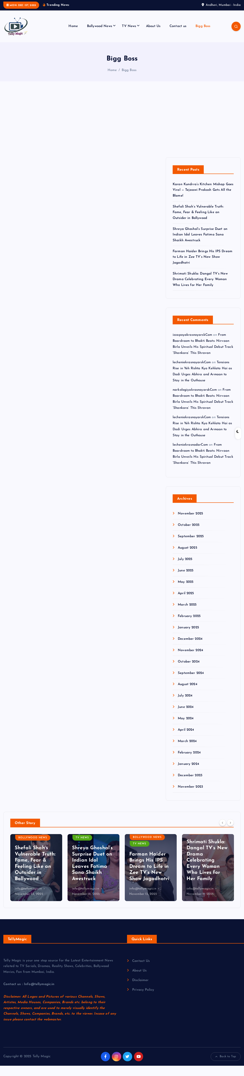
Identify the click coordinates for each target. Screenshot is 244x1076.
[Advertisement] (122, 134)
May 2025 (185, 592)
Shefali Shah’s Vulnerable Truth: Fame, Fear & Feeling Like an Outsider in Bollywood (198, 222)
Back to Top (225, 1066)
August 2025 (187, 558)
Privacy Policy (143, 1000)
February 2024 (189, 763)
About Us (153, 36)
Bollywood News (99, 36)
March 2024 (187, 751)
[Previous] (222, 833)
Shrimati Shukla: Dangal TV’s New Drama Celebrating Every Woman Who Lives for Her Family (200, 289)
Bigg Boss (202, 36)
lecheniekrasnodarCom (190, 455)
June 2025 (185, 581)
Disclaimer (140, 990)
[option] (36, 877)
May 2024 (185, 729)
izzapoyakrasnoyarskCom (192, 345)
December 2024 (190, 649)
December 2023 (190, 785)
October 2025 (188, 535)
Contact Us (141, 971)
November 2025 (190, 524)
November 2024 (190, 660)
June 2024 (185, 717)
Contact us (178, 36)
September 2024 (191, 683)
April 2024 (186, 740)
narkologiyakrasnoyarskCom (195, 400)
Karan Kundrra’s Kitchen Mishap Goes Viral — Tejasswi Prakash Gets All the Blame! (203, 200)
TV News (129, 36)
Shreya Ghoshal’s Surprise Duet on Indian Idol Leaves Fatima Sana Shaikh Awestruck (200, 245)
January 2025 (188, 638)
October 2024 (188, 672)
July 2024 (185, 706)
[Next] (230, 833)
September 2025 (191, 546)
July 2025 (185, 569)
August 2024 (187, 694)
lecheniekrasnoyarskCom (192, 372)
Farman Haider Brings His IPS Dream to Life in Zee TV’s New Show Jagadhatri (202, 267)
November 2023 (190, 797)
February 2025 (189, 626)
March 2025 (187, 615)
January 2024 (188, 774)
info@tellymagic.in (28, 899)
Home (73, 36)
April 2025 (186, 603)
